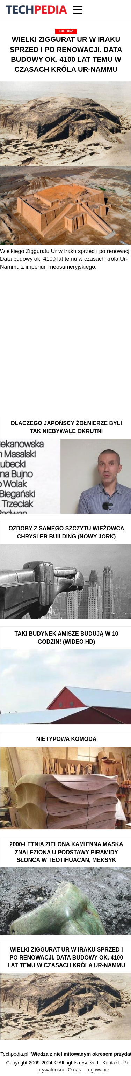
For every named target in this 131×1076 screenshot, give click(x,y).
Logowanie (97, 1070)
